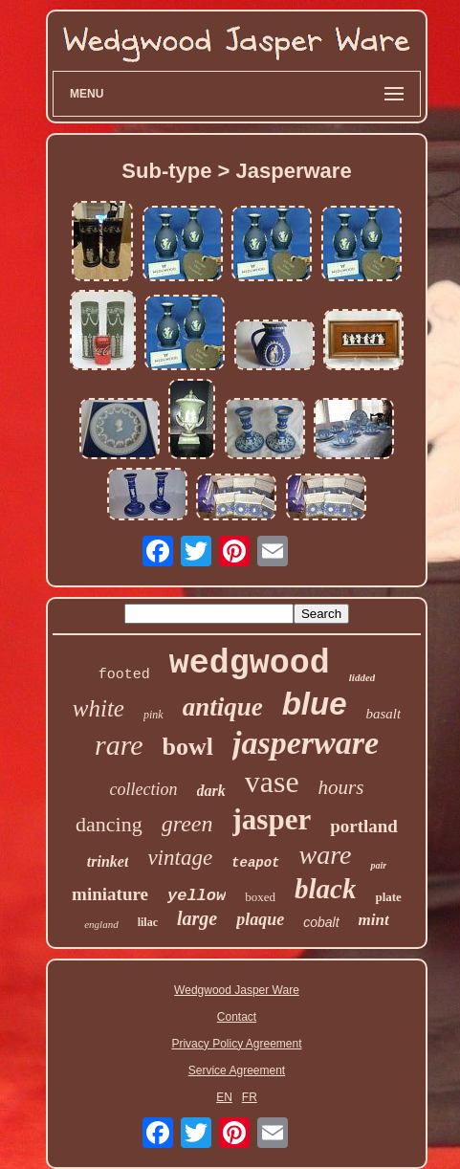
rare (119, 745)
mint (374, 920)
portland (364, 826)
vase (272, 781)
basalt (384, 713)
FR (249, 1097)
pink (153, 714)
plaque (260, 919)
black (325, 888)
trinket (108, 861)
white (98, 708)
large (197, 918)
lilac (148, 922)
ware (325, 855)
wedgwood (249, 664)
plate (388, 897)
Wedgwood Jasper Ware (236, 990)
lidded (362, 677)
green (187, 823)
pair (378, 865)
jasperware (305, 743)
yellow (196, 896)
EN (224, 1097)
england (101, 924)
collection (144, 789)
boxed (260, 897)
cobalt (321, 922)
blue (314, 703)
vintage (179, 858)
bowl (188, 747)
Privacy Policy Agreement (236, 1043)
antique (223, 707)
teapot (255, 863)
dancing (109, 824)
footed (124, 675)
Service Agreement (236, 1070)
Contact (236, 1017)
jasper (272, 819)
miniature (110, 894)
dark (211, 791)
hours (341, 787)
